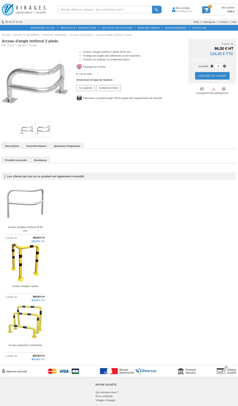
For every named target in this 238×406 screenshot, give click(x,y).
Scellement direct (109, 87)
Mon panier (228, 7)
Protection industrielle (54, 34)
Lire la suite (85, 73)
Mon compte (179, 8)
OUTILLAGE (198, 28)
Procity (33, 45)
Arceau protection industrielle (25, 345)
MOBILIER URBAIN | (149, 28)
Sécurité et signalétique (26, 34)
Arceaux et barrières (81, 34)
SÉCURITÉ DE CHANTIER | (117, 28)
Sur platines (85, 87)
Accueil (6, 34)
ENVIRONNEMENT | (177, 28)
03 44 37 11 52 (12, 22)
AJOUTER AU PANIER (212, 75)
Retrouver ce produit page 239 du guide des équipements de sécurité (122, 98)
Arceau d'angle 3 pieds (25, 286)
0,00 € (230, 11)
